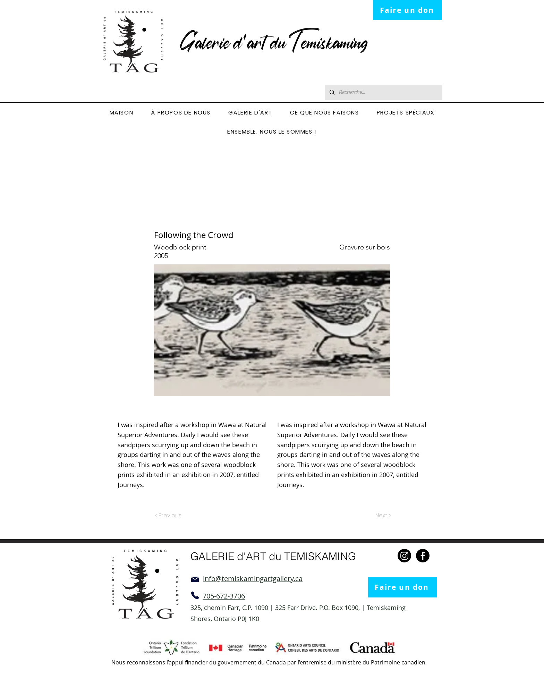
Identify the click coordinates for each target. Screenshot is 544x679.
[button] (181, 113)
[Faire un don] (407, 10)
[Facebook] (423, 555)
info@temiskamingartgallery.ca (253, 578)
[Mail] (194, 579)
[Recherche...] (383, 92)
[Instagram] (404, 555)
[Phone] (194, 595)
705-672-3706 (224, 596)
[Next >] (382, 516)
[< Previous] (169, 516)
